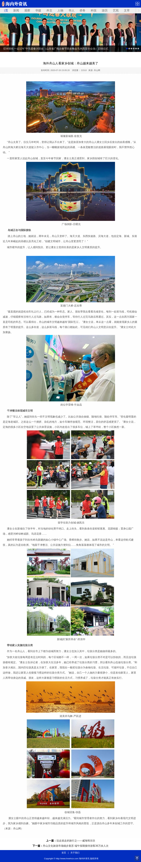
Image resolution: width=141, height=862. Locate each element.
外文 (49, 10)
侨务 (82, 10)
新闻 (16, 10)
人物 (60, 10)
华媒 (38, 10)
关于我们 (74, 852)
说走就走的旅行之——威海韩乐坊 (75, 840)
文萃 (127, 10)
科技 (94, 10)
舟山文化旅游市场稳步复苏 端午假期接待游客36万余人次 (75, 845)
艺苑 (116, 10)
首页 (5, 10)
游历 (105, 10)
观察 (27, 10)
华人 (71, 10)
